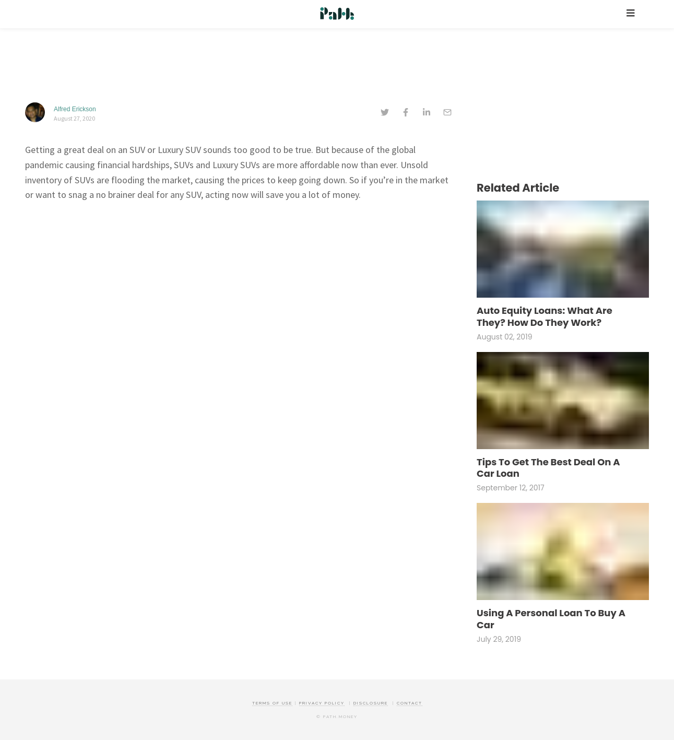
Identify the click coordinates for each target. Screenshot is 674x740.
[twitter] (385, 113)
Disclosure (370, 703)
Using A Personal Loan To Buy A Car (551, 619)
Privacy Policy (322, 703)
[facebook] (405, 113)
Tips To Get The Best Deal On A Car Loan (548, 468)
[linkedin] (426, 113)
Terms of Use (272, 703)
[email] (447, 113)
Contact (409, 703)
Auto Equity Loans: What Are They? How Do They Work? (544, 316)
